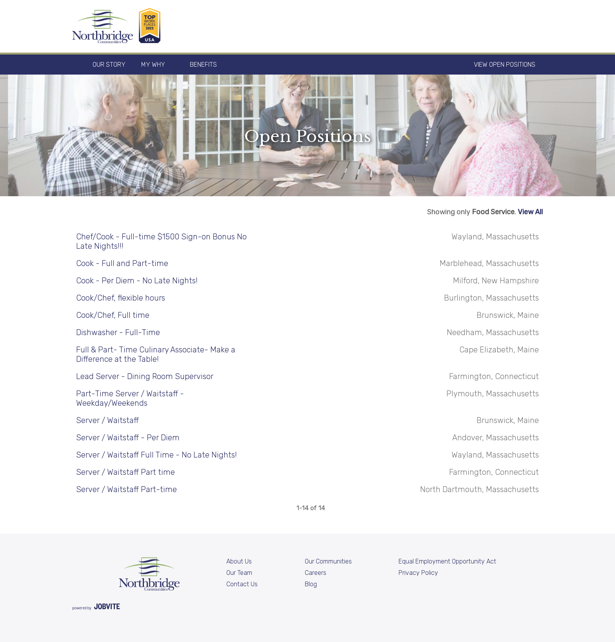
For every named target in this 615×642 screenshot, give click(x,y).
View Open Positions (504, 64)
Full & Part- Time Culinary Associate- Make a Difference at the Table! (155, 354)
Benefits (203, 64)
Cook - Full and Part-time (122, 263)
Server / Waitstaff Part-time (126, 489)
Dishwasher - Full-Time (118, 332)
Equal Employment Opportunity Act (447, 561)
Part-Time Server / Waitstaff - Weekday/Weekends (130, 398)
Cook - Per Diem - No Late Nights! (137, 280)
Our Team (239, 572)
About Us (239, 561)
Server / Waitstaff (107, 420)
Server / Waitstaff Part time (125, 472)
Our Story (109, 64)
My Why (153, 64)
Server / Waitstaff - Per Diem (128, 437)
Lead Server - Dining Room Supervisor (144, 376)
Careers (315, 572)
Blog (311, 584)
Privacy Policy (418, 572)
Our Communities (328, 561)
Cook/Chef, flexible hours (120, 298)
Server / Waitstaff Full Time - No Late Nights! (156, 455)
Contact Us (242, 584)
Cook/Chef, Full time (112, 315)
